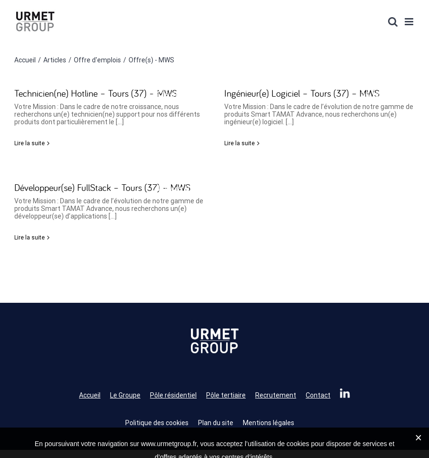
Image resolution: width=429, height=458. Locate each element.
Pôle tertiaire (226, 395)
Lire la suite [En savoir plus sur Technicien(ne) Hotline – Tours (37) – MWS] (29, 143)
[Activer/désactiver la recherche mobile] (393, 22)
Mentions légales (268, 423)
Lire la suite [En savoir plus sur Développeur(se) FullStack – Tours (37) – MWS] (29, 237)
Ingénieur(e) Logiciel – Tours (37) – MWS (301, 93)
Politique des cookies (157, 423)
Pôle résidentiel (173, 395)
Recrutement (275, 395)
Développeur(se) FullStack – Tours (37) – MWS (102, 187)
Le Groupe (125, 395)
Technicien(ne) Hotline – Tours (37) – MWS (95, 93)
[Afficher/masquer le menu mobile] (410, 22)
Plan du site (215, 423)
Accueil (89, 395)
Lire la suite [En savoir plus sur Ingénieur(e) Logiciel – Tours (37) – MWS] (239, 143)
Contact (318, 395)
